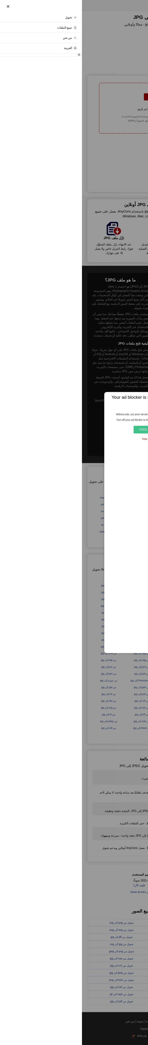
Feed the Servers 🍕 (74, 429)
